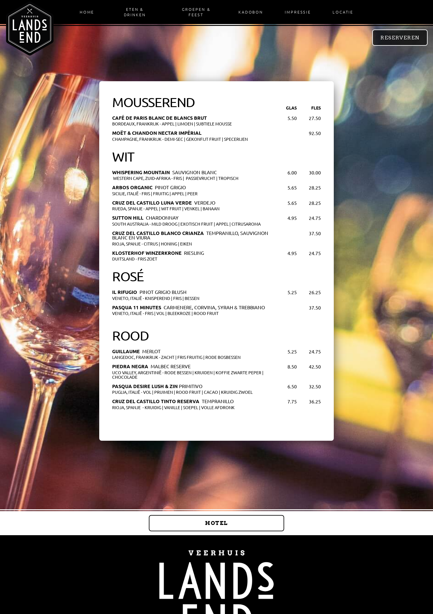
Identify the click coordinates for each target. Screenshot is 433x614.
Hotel (216, 523)
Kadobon (250, 12)
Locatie (343, 12)
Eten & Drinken (135, 11)
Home (87, 12)
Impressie (298, 12)
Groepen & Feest (196, 11)
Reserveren (399, 38)
